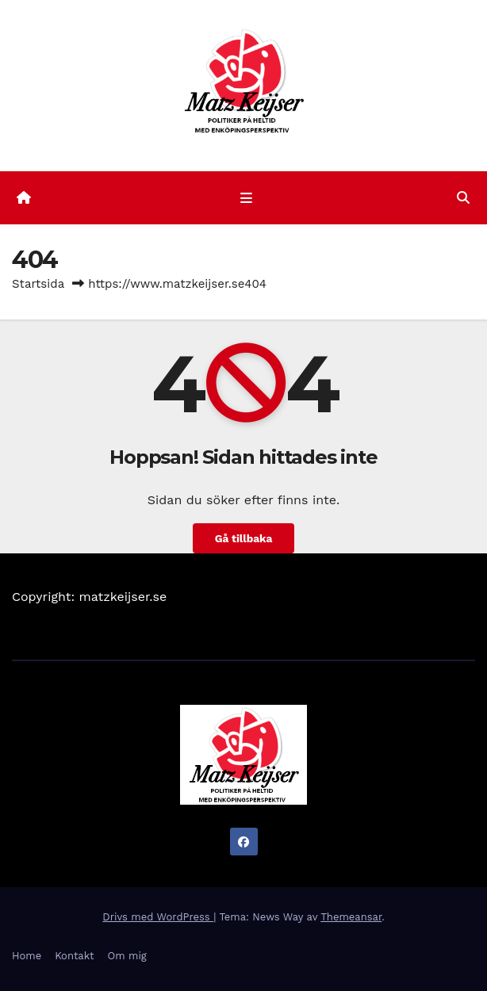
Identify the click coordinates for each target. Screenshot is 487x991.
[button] (463, 197)
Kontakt (74, 956)
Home (26, 956)
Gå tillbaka (244, 538)
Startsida (38, 284)
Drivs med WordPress (157, 917)
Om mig (127, 956)
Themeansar (351, 917)
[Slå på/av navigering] (246, 198)
